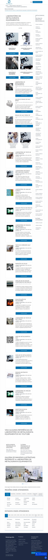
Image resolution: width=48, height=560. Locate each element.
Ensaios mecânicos (39, 24)
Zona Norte (13, 493)
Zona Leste (29, 493)
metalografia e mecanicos (15, 5)
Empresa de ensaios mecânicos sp (39, 206)
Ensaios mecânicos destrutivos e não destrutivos (39, 78)
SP (15, 515)
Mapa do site (20, 544)
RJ (6, 515)
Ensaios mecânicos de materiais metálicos (39, 40)
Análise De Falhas (21, 541)
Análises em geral (39, 222)
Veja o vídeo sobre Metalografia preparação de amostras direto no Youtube (11, 450)
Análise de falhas (39, 225)
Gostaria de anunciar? (37, 2)
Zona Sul (24, 493)
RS (24, 515)
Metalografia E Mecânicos (23, 543)
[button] (21, 483)
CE (32, 515)
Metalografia (10, 537)
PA (41, 515)
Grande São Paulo (35, 494)
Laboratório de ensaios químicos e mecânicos (39, 168)
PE (26, 515)
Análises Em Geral (21, 539)
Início (7, 5)
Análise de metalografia (33, 10)
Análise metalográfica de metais (39, 83)
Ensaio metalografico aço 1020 (39, 93)
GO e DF (36, 515)
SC (21, 515)
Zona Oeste (19, 493)
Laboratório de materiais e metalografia (38, 129)
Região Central (7, 494)
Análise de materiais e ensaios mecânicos (39, 159)
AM (38, 515)
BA (29, 515)
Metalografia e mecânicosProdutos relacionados (39, 18)
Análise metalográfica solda (24, 10)
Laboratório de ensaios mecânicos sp (39, 102)
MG (9, 515)
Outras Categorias (39, 219)
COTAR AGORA (12, 53)
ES (12, 515)
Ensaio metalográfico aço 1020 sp (39, 186)
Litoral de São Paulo (40, 494)
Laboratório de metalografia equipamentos (38, 134)
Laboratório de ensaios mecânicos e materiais (12, 10)
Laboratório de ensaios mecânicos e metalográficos (39, 88)
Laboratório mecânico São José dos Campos (39, 173)
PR (18, 515)
